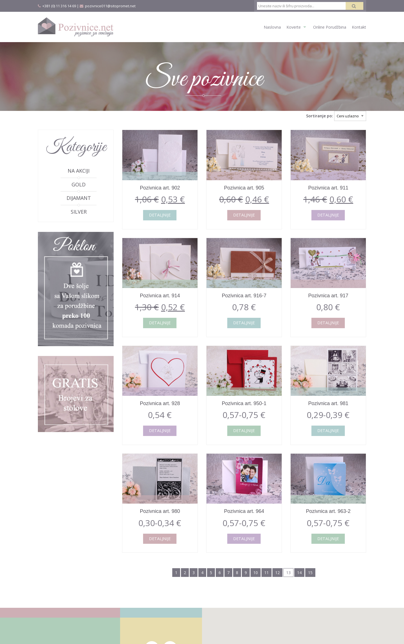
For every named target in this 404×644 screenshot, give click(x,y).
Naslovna (272, 27)
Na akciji (78, 170)
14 (299, 572)
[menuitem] (269, 26)
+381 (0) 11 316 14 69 (59, 5)
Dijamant (78, 198)
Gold (79, 184)
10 (255, 572)
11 (266, 572)
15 (310, 572)
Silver (79, 211)
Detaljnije (160, 215)
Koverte (293, 27)
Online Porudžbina (329, 27)
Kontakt (359, 27)
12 (277, 572)
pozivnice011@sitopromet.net (110, 5)
